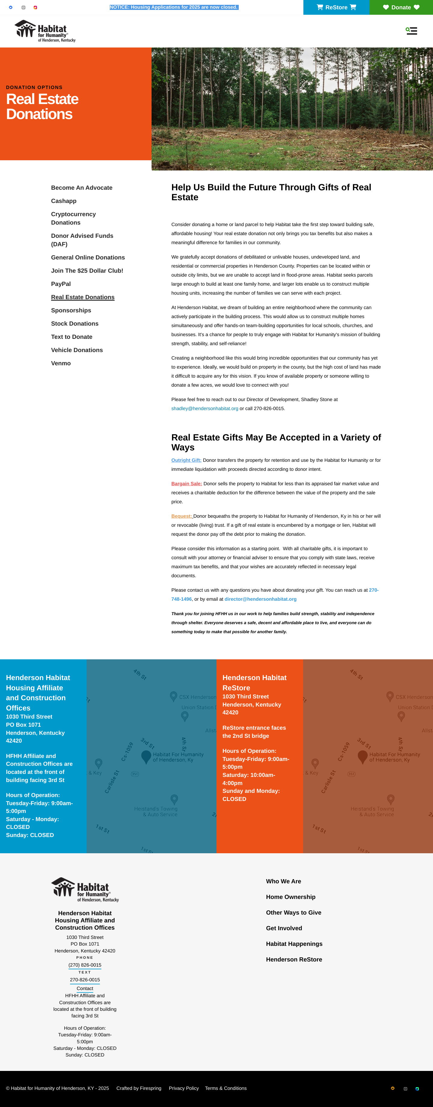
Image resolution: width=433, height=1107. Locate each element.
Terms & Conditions (226, 1088)
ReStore (336, 8)
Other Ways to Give (293, 912)
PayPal (61, 284)
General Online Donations (88, 257)
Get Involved (284, 928)
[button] (411, 31)
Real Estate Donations (83, 297)
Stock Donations (75, 323)
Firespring (150, 1088)
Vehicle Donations (77, 350)
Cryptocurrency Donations (73, 218)
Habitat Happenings (294, 944)
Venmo (61, 363)
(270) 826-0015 (85, 965)
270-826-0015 (85, 980)
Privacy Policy (184, 1088)
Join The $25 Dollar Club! (87, 271)
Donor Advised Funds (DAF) (82, 240)
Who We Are (283, 881)
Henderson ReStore (294, 959)
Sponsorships (71, 310)
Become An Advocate (81, 188)
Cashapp (63, 201)
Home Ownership (290, 897)
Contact (85, 988)
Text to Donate (71, 337)
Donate (401, 8)
